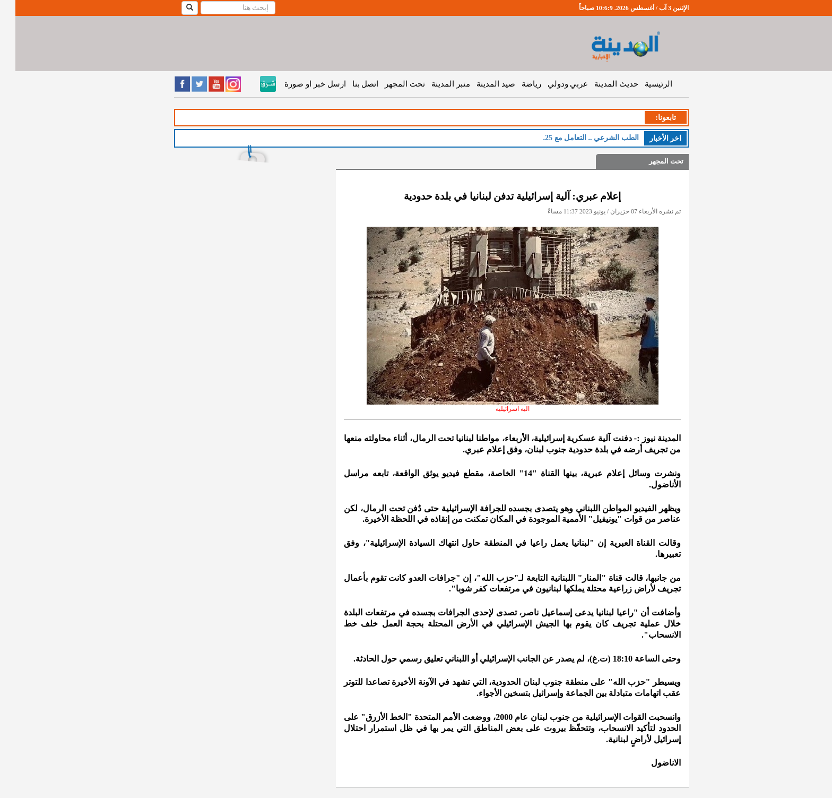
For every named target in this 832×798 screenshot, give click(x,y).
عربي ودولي (552, 84)
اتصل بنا (350, 84)
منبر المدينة (435, 84)
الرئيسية (643, 84)
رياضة (516, 84)
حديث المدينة (601, 84)
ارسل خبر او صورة (299, 84)
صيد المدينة (480, 84)
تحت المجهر (389, 84)
